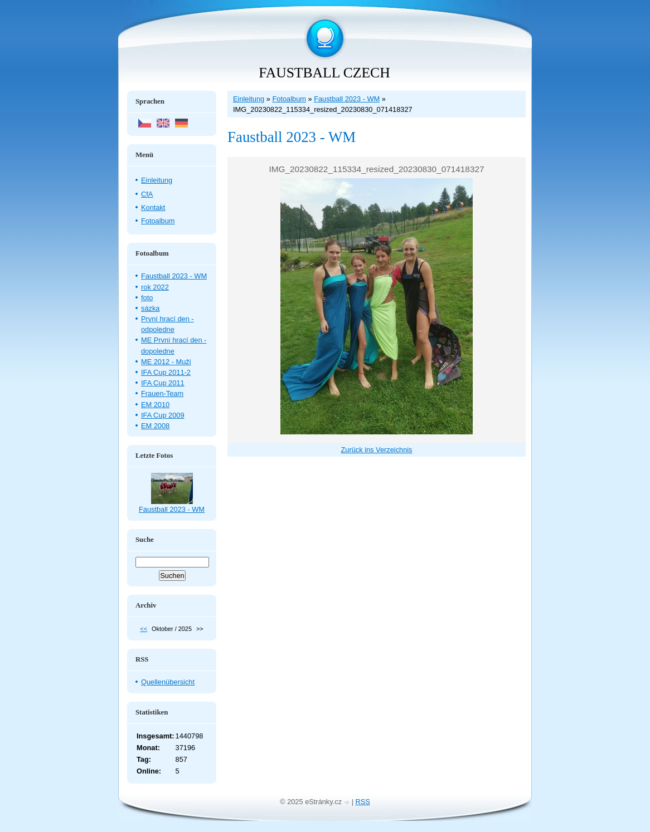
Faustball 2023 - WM (347, 99)
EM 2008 (155, 426)
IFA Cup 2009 (163, 415)
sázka (150, 308)
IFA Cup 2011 (163, 383)
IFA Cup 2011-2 (166, 372)
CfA (147, 194)
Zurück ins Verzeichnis (376, 450)
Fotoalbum (288, 99)
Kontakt (153, 207)
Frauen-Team (162, 393)
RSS (363, 801)
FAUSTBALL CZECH (324, 73)
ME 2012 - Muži (166, 362)
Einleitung (248, 99)
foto (147, 297)
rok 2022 (155, 287)
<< (143, 628)
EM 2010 (155, 404)
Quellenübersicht (168, 682)
